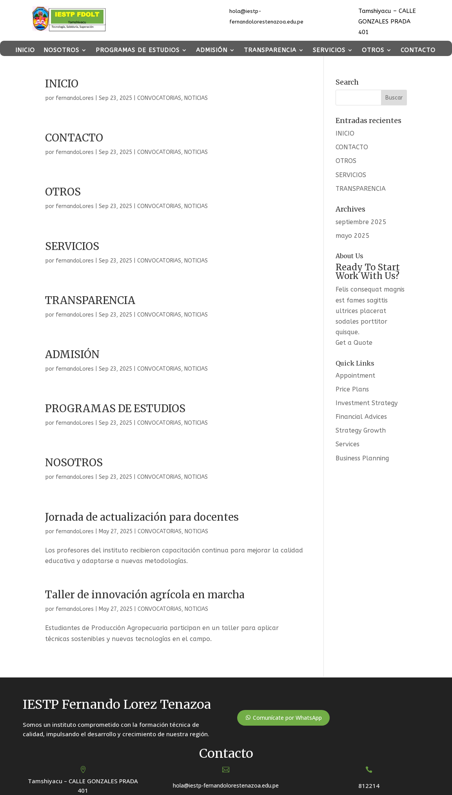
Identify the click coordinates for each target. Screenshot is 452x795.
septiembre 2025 (361, 222)
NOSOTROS (61, 50)
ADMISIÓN (211, 50)
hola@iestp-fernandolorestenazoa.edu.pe (226, 785)
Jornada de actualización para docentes (142, 517)
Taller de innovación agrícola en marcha (145, 594)
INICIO (25, 50)
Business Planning (362, 458)
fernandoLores (75, 98)
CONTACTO (418, 50)
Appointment (355, 375)
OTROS (373, 50)
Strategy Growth (361, 430)
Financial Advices (361, 416)
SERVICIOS (329, 50)
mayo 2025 (353, 235)
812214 (368, 786)
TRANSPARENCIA (270, 50)
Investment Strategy (367, 403)
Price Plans (352, 389)
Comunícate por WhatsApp (287, 717)
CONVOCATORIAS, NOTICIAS (172, 98)
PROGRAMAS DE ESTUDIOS (138, 50)
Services (347, 444)
